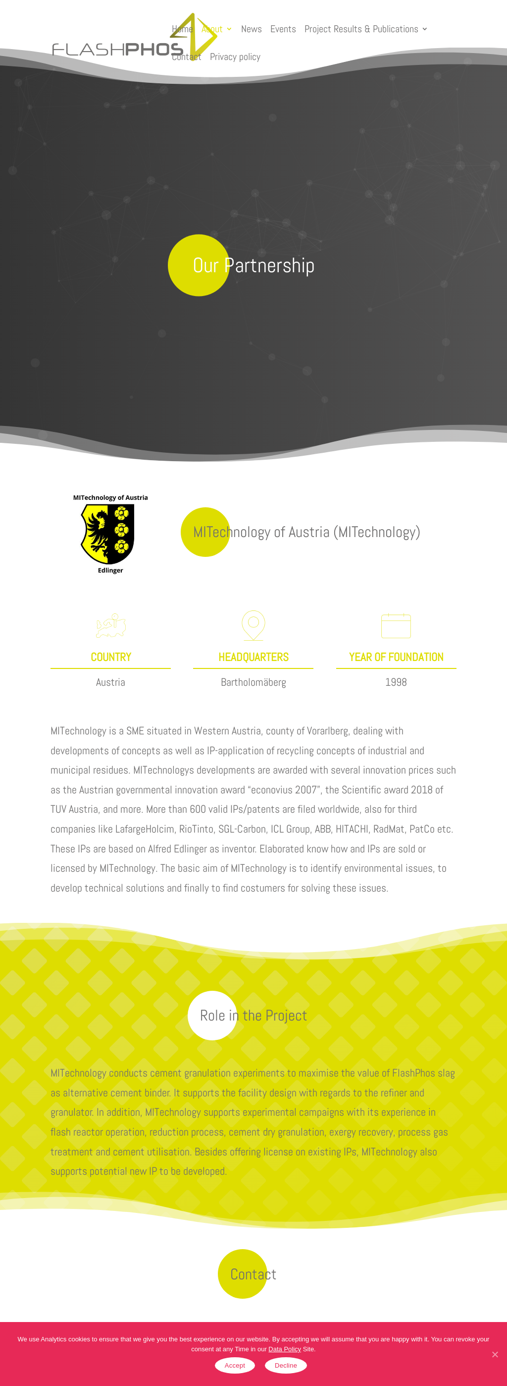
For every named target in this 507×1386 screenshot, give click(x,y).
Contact (187, 56)
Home (182, 28)
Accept (235, 1365)
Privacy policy (235, 56)
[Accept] (495, 1354)
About (212, 28)
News (251, 28)
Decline (286, 1365)
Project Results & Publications (361, 28)
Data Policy (284, 1349)
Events (283, 28)
